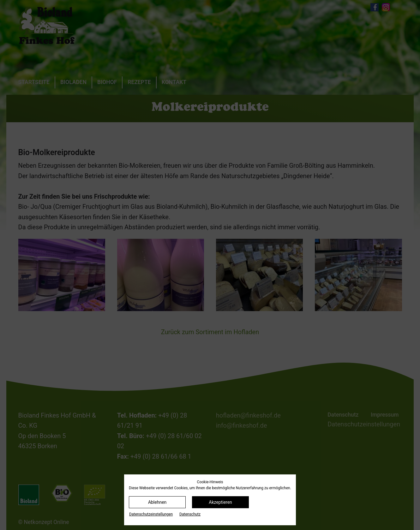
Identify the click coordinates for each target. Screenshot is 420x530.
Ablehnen (157, 502)
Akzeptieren (220, 502)
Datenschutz (190, 514)
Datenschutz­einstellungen (151, 514)
